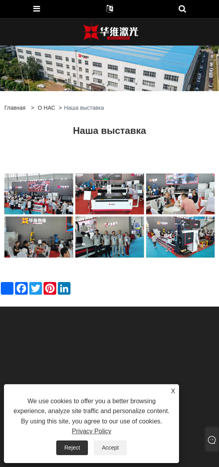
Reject (72, 447)
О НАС (46, 108)
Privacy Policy (91, 431)
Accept (110, 447)
